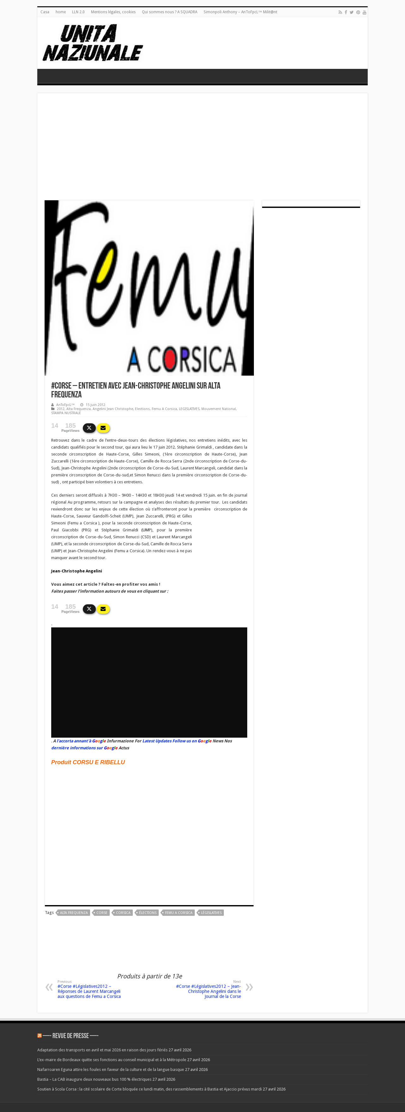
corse (101, 913)
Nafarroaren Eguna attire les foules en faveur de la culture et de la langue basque (110, 1069)
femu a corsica (179, 913)
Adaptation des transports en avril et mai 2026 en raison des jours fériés (102, 1050)
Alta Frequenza (78, 409)
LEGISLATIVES (189, 409)
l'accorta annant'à (74, 741)
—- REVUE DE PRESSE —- (71, 1036)
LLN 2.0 (78, 12)
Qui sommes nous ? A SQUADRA (169, 12)
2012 (60, 409)
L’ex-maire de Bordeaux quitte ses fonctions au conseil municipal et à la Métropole (111, 1059)
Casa (44, 12)
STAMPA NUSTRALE (66, 413)
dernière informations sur (77, 748)
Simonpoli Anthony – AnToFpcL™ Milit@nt (240, 12)
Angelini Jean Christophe (113, 409)
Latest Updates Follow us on (169, 741)
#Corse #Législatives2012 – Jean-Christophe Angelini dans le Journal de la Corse (208, 989)
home (61, 12)
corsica (123, 913)
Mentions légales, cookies (113, 12)
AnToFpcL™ (65, 405)
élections (147, 913)
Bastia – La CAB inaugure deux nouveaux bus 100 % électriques (94, 1079)
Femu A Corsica (164, 409)
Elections (142, 409)
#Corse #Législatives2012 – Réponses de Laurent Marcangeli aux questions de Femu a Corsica (90, 989)
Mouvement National (218, 409)
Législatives (211, 913)
